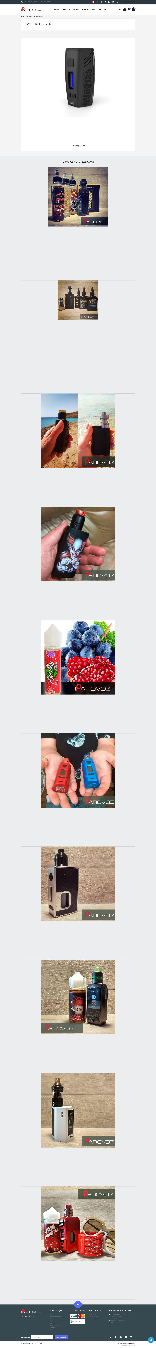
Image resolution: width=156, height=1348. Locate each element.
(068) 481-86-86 (27, 2)
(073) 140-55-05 (46, 2)
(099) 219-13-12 (37, 2)
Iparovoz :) (28, 1343)
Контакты (53, 1327)
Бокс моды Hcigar (78, 145)
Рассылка (25, 1337)
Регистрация (131, 2)
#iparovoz (86, 162)
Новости (52, 1321)
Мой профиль (93, 1314)
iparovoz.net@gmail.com (118, 1320)
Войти (124, 2)
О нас (52, 1314)
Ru (117, 2)
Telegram (112, 1323)
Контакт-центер (55, 1325)
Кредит (52, 1319)
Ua (120, 2)
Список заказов (94, 1316)
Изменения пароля (94, 1319)
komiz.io (132, 1346)
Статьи (52, 1323)
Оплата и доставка (55, 1316)
